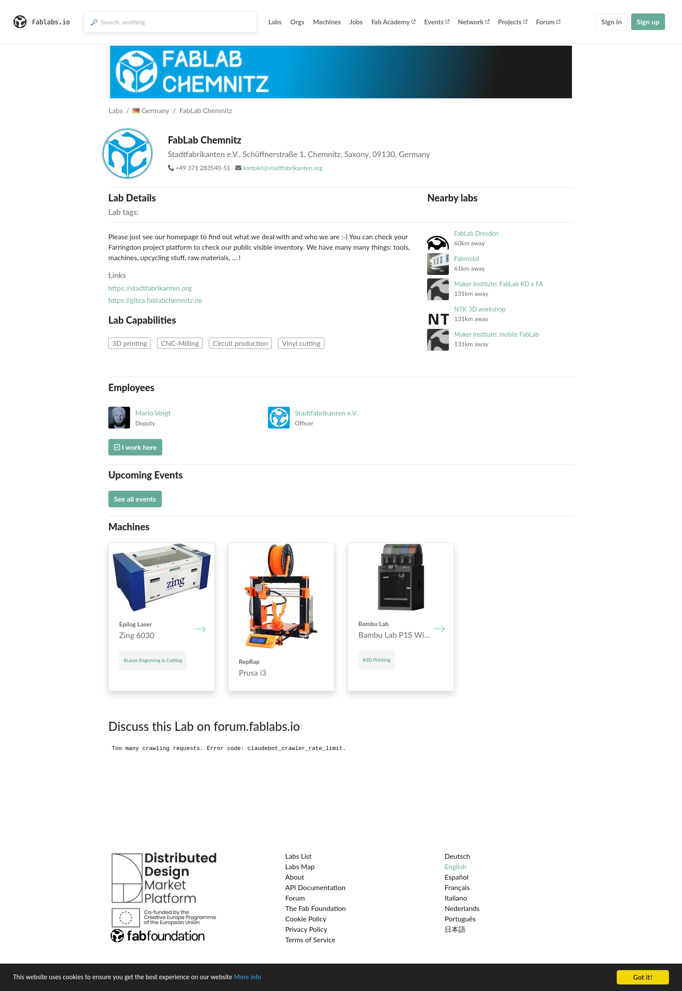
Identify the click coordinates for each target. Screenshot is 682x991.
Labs (275, 22)
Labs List (298, 856)
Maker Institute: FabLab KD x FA (498, 284)
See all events (135, 499)
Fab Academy (393, 22)
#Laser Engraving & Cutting (153, 660)
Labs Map (300, 866)
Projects (512, 22)
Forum (548, 22)
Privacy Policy (306, 929)
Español (456, 877)
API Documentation (315, 887)
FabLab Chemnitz (206, 110)
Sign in (611, 21)
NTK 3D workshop (479, 309)
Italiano (456, 898)
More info (267, 977)
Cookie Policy (306, 918)
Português (460, 918)
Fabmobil (466, 258)
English (455, 866)
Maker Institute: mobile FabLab (496, 334)
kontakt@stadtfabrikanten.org (282, 167)
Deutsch (457, 856)
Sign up (648, 21)
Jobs (356, 22)
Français (457, 887)
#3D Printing (377, 660)
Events (436, 22)
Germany (151, 110)
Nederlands (462, 908)
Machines (327, 22)
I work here (135, 447)
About (294, 877)
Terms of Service (310, 939)
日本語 (455, 929)
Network (473, 22)
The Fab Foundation (315, 908)
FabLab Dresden (476, 233)
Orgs (297, 22)
